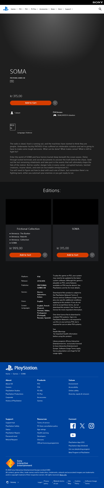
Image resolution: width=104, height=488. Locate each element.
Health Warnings (59, 331)
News (53, 9)
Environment (73, 384)
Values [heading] (72, 380)
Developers (41, 436)
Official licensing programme (48, 443)
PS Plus (33, 9)
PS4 (26, 9)
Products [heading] (41, 380)
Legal (40, 482)
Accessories (44, 9)
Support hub (10, 422)
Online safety (74, 390)
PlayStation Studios (13, 390)
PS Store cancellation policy (47, 426)
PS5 (20, 9)
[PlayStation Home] (5, 9)
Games (13, 9)
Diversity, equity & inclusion (79, 394)
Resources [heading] (42, 419)
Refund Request (11, 439)
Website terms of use (58, 482)
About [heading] (8, 380)
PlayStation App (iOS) (76, 442)
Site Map (69, 482)
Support (68, 9)
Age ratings (41, 429)
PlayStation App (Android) (78, 446)
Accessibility (73, 387)
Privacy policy (46, 482)
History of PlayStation (14, 401)
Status (8, 429)
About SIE (9, 384)
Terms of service (43, 422)
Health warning (43, 433)
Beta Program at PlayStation (79, 452)
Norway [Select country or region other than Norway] (12, 482)
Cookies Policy (78, 482)
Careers (8, 387)
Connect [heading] (72, 419)
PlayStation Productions (14, 394)
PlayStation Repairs (13, 433)
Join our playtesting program (79, 449)
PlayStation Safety (12, 426)
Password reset (11, 436)
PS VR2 (39, 390)
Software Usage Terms (91, 482)
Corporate (9, 397)
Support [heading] (9, 419)
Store (60, 9)
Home (8, 374)
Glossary (40, 439)
